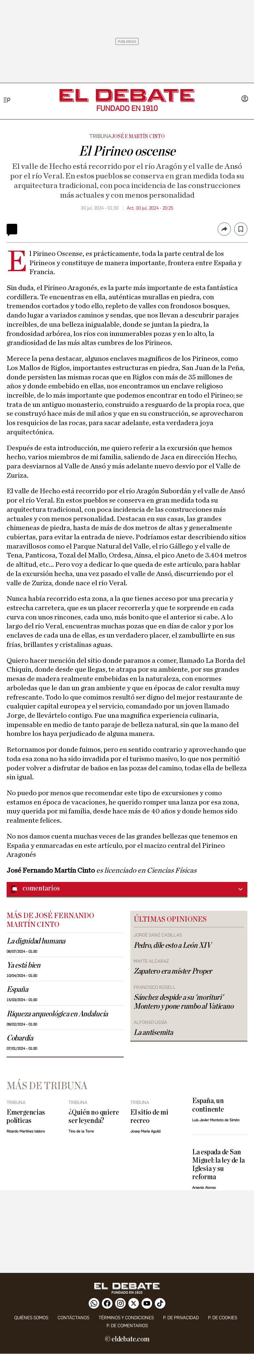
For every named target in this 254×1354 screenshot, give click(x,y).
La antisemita (153, 1033)
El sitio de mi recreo (149, 1117)
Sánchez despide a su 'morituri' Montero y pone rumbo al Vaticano (183, 1001)
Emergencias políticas (26, 1117)
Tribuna (100, 136)
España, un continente (208, 1105)
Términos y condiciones (126, 1318)
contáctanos (73, 1318)
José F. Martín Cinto (137, 136)
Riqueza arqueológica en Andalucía (57, 1014)
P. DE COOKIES (222, 1318)
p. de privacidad (181, 1318)
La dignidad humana (36, 941)
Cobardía (20, 1038)
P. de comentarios (127, 1326)
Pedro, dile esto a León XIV (172, 945)
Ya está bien (23, 965)
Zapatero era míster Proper (173, 971)
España (17, 989)
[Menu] (7, 100)
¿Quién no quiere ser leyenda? (93, 1117)
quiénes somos (31, 1318)
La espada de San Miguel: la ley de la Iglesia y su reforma (218, 1164)
